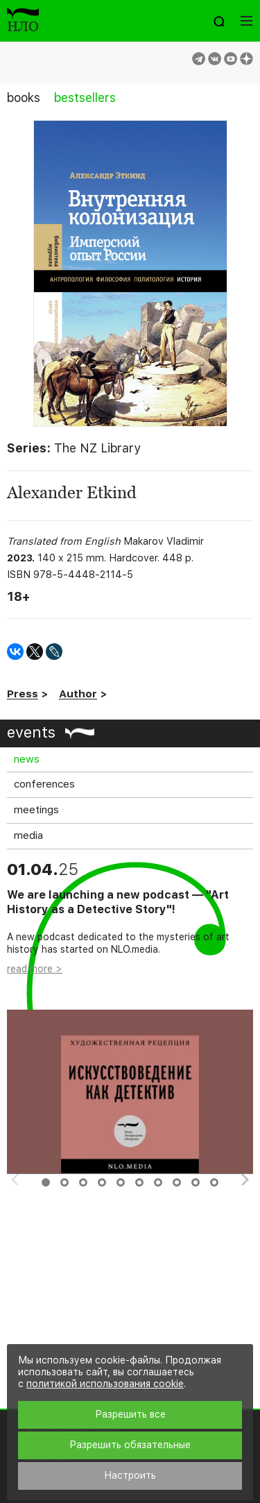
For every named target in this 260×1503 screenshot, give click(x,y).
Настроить (130, 1475)
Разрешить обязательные (130, 1444)
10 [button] (214, 1182)
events (31, 732)
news (27, 759)
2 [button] (64, 1182)
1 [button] (46, 1182)
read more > (34, 968)
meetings (36, 810)
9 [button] (195, 1182)
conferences (44, 784)
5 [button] (120, 1182)
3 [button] (83, 1182)
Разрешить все (130, 1414)
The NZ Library (97, 448)
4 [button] (102, 1182)
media (28, 835)
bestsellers (85, 97)
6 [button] (139, 1182)
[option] (130, 1018)
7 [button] (158, 1182)
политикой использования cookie (105, 1383)
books (23, 97)
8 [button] (177, 1182)
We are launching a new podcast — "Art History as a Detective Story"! (118, 902)
